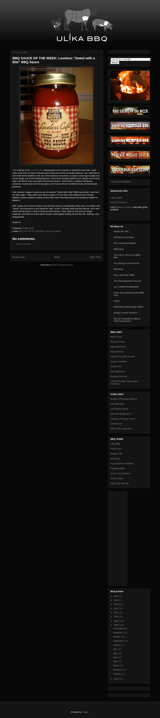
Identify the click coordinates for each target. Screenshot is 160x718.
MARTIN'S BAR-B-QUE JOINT (128, 307)
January (117, 674)
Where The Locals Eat (120, 428)
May (115, 657)
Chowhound (116, 423)
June (115, 653)
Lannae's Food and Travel (122, 419)
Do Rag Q (115, 458)
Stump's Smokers (118, 361)
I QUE (116, 301)
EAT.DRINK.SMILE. (119, 409)
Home (57, 257)
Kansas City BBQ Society (122, 356)
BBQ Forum (116, 337)
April (115, 661)
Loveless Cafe (36, 170)
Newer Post (18, 257)
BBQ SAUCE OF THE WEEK (32, 231)
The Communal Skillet (125, 243)
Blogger (85, 712)
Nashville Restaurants (120, 414)
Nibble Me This (121, 231)
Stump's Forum (117, 342)
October (117, 636)
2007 (116, 679)
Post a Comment (23, 244)
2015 (116, 596)
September (118, 641)
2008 (116, 625)
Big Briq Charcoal (118, 376)
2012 (116, 608)
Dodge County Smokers (126, 313)
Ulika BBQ (115, 444)
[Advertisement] (122, 537)
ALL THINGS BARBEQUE (126, 287)
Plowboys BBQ (117, 468)
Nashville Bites (117, 404)
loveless (57, 231)
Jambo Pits (115, 366)
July (115, 649)
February (117, 670)
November (118, 632)
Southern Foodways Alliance (123, 399)
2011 (116, 612)
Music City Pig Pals (119, 483)
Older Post (95, 257)
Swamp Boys (116, 478)
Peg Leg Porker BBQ (124, 275)
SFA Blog (118, 269)
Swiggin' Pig (116, 453)
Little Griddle (116, 198)
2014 (116, 600)
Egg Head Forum (118, 346)
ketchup (49, 231)
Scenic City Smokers (120, 473)
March (116, 665)
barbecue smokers (124, 207)
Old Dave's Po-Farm (124, 237)
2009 (116, 621)
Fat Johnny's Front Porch (126, 263)
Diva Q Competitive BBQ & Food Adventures (127, 319)
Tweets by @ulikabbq (120, 181)
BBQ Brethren (117, 351)
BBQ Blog (119, 249)
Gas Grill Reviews (118, 202)
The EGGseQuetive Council (127, 281)
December (118, 628)
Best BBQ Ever (117, 371)
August (116, 645)
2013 (116, 604)
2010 (116, 616)
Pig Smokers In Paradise (122, 463)
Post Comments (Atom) (62, 265)
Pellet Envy (115, 448)
